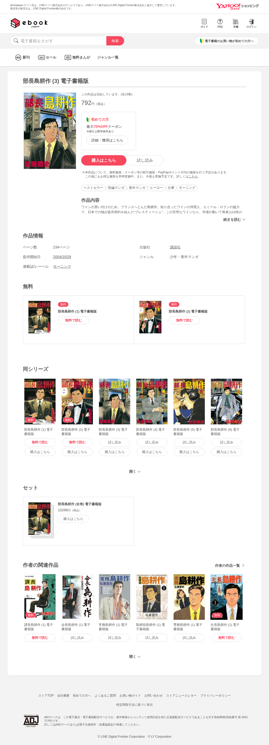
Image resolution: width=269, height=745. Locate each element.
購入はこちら (104, 160)
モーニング (187, 188)
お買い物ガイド (130, 695)
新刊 (22, 57)
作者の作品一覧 (227, 566)
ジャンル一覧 (108, 57)
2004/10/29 (62, 257)
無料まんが (76, 57)
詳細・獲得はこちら (107, 140)
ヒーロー (156, 188)
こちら (193, 176)
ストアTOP (46, 695)
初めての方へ (82, 695)
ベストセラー (93, 188)
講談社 (175, 247)
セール (46, 57)
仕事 (171, 188)
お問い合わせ (153, 695)
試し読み (145, 160)
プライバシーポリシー (215, 695)
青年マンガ (137, 188)
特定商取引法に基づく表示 (134, 704)
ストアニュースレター (181, 695)
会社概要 (63, 695)
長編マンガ (116, 188)
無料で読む (73, 320)
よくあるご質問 (105, 695)
